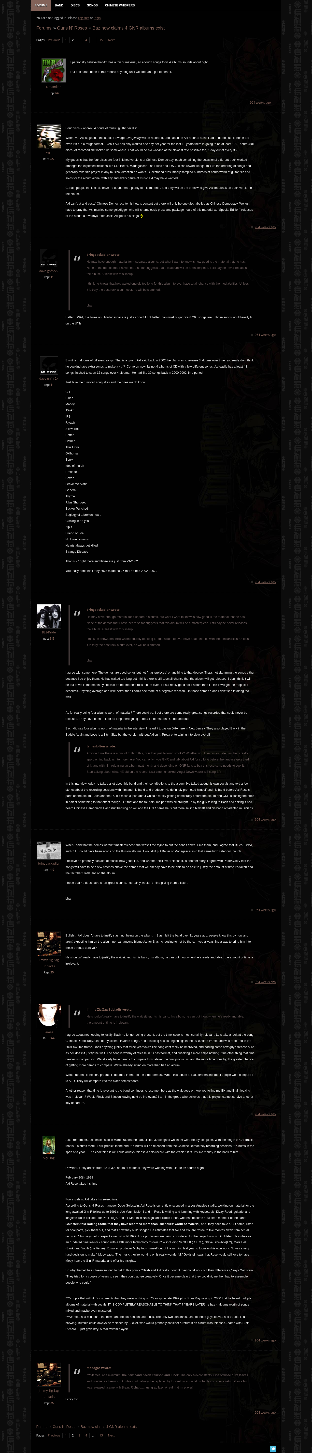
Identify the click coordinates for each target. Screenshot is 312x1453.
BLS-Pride (48, 633)
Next (111, 41)
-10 (52, 870)
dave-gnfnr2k (48, 272)
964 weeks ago (260, 103)
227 (51, 159)
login (96, 18)
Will (48, 153)
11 (51, 278)
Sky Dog (48, 1159)
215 (51, 639)
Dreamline (53, 88)
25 (51, 973)
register (83, 18)
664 (51, 1039)
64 (56, 94)
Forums (43, 28)
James (48, 1033)
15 (100, 41)
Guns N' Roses (71, 28)
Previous (53, 41)
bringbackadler (48, 864)
